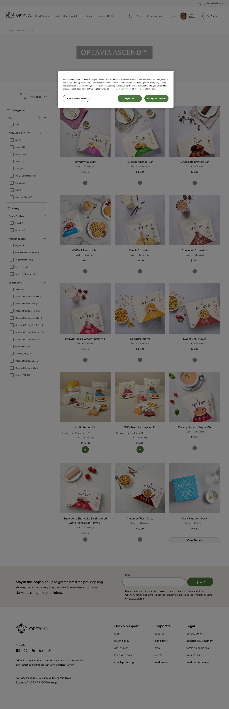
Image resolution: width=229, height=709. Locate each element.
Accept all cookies (156, 98)
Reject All (130, 98)
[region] (116, 89)
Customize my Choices (76, 98)
